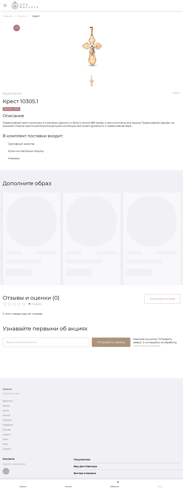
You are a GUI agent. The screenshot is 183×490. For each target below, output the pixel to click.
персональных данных (146, 345)
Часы (5, 444)
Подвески (8, 425)
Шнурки (7, 449)
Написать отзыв (162, 299)
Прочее (6, 429)
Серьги (6, 434)
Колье (6, 410)
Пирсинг (7, 420)
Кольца (6, 415)
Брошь (6, 405)
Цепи (5, 439)
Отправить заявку (111, 342)
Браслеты (8, 401)
